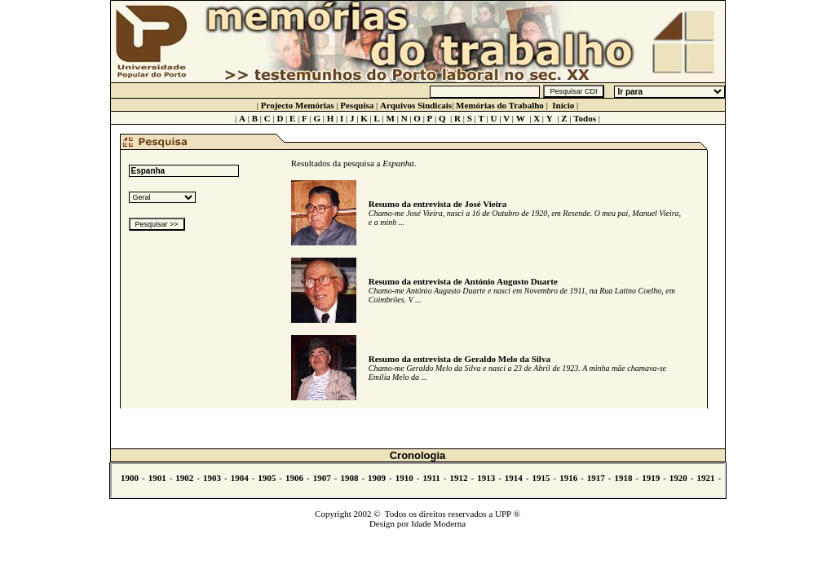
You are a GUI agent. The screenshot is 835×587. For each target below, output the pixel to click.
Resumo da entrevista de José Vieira (437, 204)
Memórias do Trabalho (500, 105)
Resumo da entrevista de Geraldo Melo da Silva (459, 359)
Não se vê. (418, 480)
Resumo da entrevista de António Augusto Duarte (463, 281)
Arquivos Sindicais (416, 105)
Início (563, 105)
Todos (584, 118)
